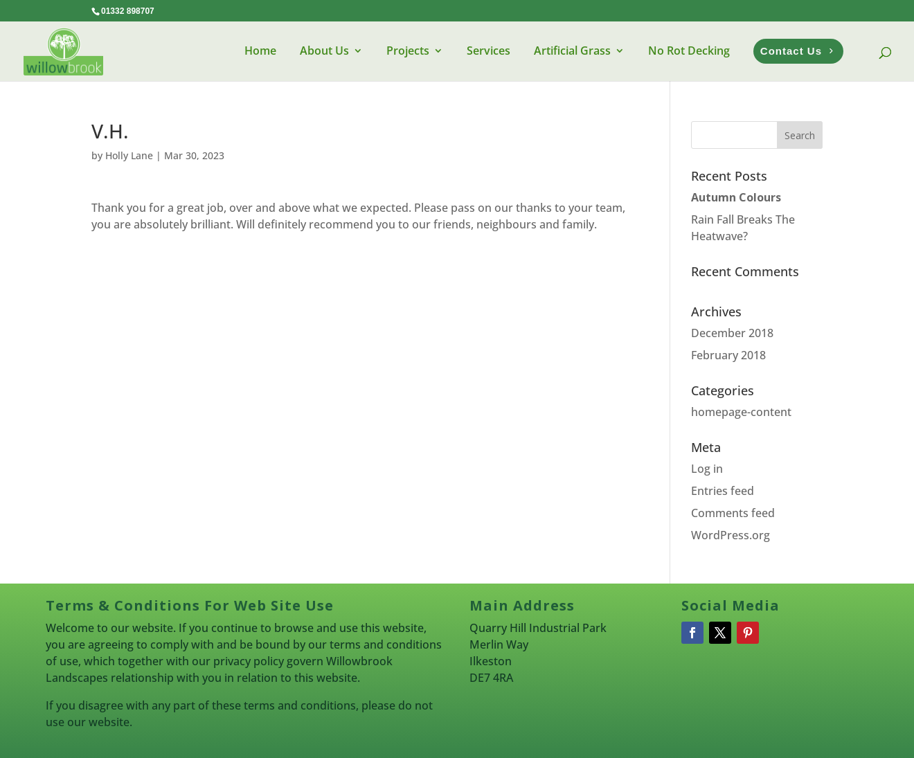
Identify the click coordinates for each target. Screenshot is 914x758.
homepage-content (741, 411)
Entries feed (722, 490)
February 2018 (728, 355)
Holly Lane (129, 155)
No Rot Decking (689, 50)
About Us (324, 50)
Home (260, 50)
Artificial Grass (572, 50)
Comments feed (733, 513)
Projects (407, 50)
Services (488, 50)
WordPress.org (730, 535)
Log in (707, 468)
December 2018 (732, 333)
